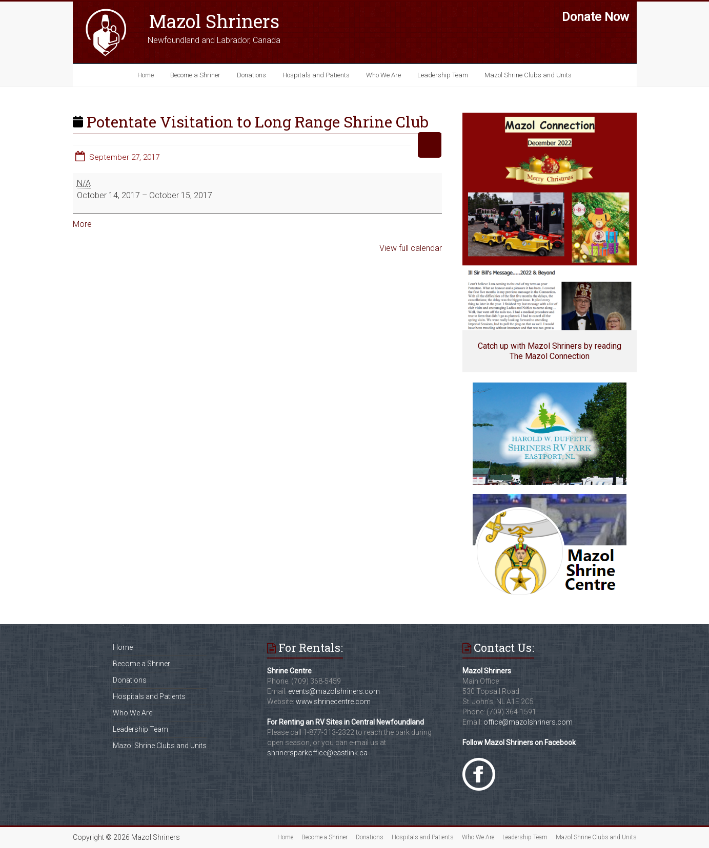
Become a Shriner (195, 75)
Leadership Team (442, 75)
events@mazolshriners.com (334, 691)
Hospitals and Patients (316, 75)
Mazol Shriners (214, 21)
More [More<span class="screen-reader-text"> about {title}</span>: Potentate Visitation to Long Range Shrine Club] (82, 224)
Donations (251, 75)
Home (145, 75)
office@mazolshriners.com (528, 722)
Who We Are (383, 75)
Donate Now (595, 17)
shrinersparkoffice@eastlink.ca (317, 753)
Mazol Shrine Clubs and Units (528, 75)
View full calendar (410, 248)
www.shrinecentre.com (333, 701)
